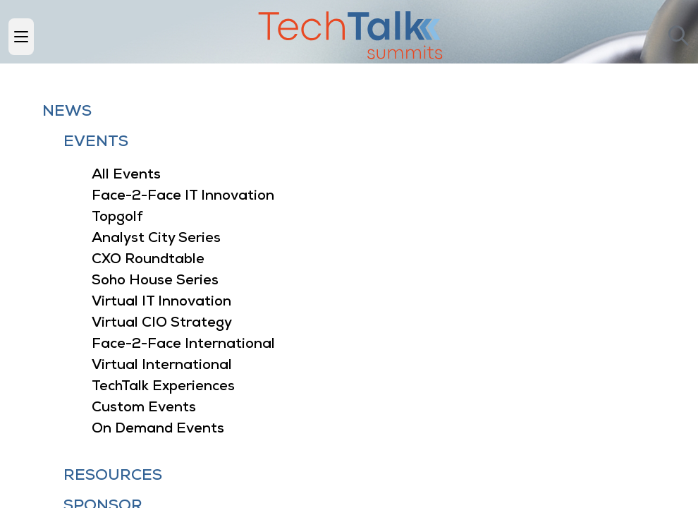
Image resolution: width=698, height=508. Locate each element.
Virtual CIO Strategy (162, 323)
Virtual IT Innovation (161, 302)
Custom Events (144, 408)
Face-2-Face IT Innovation (183, 196)
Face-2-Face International (183, 344)
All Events (126, 175)
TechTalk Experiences (163, 387)
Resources (112, 476)
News (67, 112)
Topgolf (117, 217)
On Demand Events (158, 429)
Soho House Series (155, 281)
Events (95, 142)
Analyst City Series (156, 238)
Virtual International (162, 365)
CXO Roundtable (148, 260)
